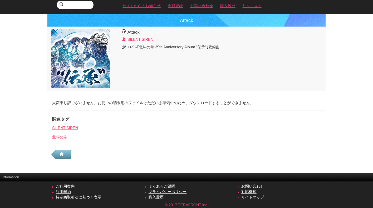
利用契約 (63, 192)
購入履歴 (156, 197)
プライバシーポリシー (167, 192)
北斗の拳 (59, 137)
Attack (134, 32)
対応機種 (248, 192)
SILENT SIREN (65, 128)
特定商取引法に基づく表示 (78, 197)
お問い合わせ (252, 186)
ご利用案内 (65, 186)
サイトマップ (252, 197)
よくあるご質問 (161, 186)
